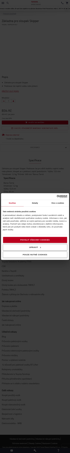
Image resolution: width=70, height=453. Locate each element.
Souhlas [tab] (12, 203)
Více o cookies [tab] (57, 203)
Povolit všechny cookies (35, 240)
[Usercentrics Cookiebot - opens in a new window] (56, 196)
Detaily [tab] (35, 203)
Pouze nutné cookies (35, 255)
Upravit (35, 247)
